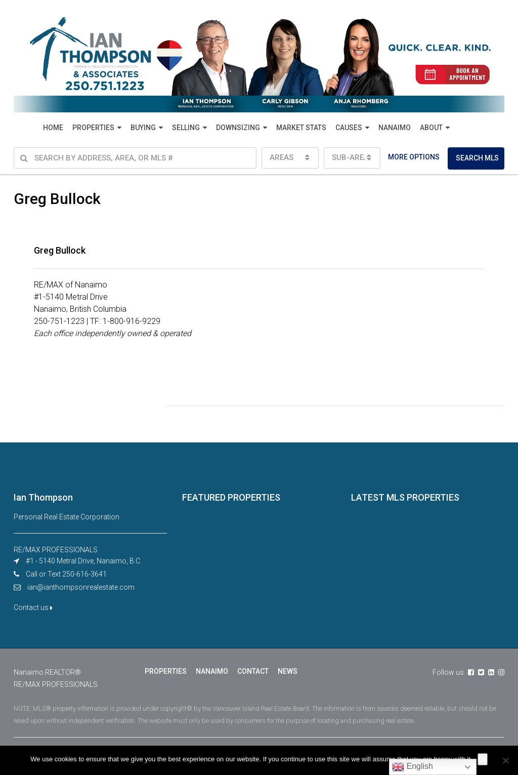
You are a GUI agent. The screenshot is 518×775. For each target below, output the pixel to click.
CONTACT (253, 671)
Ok (483, 759)
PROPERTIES (93, 128)
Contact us (33, 607)
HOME (53, 128)
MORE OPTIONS (414, 157)
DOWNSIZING (238, 128)
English (412, 767)
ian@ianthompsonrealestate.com (81, 587)
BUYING (143, 128)
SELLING (186, 128)
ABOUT (431, 128)
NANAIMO (394, 128)
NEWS (287, 671)
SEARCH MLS (477, 158)
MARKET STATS (301, 128)
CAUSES (348, 128)
